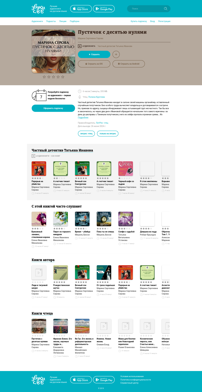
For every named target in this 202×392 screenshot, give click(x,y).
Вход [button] (152, 21)
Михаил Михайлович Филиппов (81, 350)
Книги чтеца (42, 313)
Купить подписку (139, 21)
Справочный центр (129, 383)
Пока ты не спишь (105, 232)
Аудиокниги (37, 21)
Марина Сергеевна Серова (40, 188)
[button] (37, 21)
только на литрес (107, 133)
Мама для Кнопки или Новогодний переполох (126, 341)
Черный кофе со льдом (126, 182)
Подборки (74, 21)
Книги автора (43, 260)
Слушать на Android (128, 64)
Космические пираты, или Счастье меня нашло (146, 342)
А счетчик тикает (61, 181)
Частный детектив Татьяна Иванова (115, 46)
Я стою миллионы (148, 181)
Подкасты (51, 21)
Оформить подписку (53, 108)
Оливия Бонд (103, 344)
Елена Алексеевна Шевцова (149, 348)
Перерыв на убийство (37, 182)
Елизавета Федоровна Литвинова (58, 350)
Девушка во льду (148, 232)
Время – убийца (82, 232)
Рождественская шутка (61, 286)
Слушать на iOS (94, 64)
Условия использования (132, 376)
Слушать (94, 54)
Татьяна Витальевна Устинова (124, 237)
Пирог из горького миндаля (62, 233)
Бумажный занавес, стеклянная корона (41, 234)
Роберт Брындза (148, 235)
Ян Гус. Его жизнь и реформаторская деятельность (84, 341)
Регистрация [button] (164, 21)
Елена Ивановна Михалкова (39, 241)
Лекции (62, 21)
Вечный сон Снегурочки (80, 182)
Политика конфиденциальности (135, 380)
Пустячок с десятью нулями (40, 340)
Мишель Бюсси (82, 235)
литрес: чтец (86, 133)
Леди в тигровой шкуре (39, 286)
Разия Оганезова (126, 347)
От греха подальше (106, 285)
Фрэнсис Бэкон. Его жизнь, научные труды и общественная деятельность (62, 342)
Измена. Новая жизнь (104, 340)
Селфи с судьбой (126, 232)
